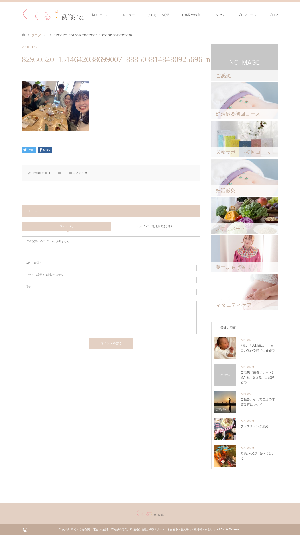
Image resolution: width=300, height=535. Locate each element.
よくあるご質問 (158, 15)
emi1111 (46, 172)
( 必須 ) (33, 262)
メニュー (128, 15)
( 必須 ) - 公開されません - (45, 274)
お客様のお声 (191, 15)
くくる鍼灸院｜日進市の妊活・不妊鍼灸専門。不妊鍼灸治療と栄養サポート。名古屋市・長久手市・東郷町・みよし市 (144, 529)
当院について (100, 15)
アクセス (219, 15)
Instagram (25, 529)
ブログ (273, 15)
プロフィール (247, 15)
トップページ (69, 15)
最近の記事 (228, 328)
